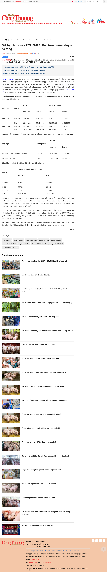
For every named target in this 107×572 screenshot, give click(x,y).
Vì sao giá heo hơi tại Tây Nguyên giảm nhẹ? (39, 442)
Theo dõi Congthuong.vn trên (24, 53)
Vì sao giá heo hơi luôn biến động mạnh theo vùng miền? (44, 372)
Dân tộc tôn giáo (43, 23)
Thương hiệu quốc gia (8, 23)
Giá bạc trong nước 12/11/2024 (54, 244)
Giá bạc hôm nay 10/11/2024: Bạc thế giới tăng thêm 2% (24, 70)
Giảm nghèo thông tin (30, 23)
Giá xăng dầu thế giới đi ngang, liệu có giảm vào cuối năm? (45, 400)
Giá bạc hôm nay (8, 79)
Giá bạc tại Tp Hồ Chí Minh (10, 244)
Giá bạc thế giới (7, 240)
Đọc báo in (19, 23)
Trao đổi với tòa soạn (62, 551)
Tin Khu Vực (76, 22)
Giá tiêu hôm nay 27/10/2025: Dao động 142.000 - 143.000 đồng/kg (47, 303)
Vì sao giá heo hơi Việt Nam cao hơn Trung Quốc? (41, 358)
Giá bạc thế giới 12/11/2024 (10, 247)
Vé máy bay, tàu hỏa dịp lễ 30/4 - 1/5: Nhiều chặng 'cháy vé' (44, 261)
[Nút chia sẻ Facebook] (15, 57)
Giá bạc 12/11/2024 (37, 244)
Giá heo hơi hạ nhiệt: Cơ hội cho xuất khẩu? (39, 484)
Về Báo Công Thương (32, 551)
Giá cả (4, 40)
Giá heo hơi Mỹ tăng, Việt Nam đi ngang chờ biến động (43, 386)
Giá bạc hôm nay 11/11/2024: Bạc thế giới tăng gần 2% (24, 73)
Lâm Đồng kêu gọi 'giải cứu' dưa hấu (36, 275)
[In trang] (73, 57)
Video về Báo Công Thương (47, 551)
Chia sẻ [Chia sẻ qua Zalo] (5, 56)
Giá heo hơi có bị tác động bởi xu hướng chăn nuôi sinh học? (45, 456)
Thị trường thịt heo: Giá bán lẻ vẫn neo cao (38, 498)
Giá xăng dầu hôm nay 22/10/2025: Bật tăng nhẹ (40, 317)
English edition (79, 1)
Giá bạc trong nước (31, 240)
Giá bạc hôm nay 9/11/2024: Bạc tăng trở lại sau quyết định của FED (29, 67)
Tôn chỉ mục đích (74, 551)
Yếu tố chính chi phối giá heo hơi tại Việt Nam (39, 345)
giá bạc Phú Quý (25, 244)
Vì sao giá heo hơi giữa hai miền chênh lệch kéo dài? (42, 414)
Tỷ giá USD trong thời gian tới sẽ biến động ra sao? (41, 470)
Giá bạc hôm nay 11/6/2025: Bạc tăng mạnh (38, 525)
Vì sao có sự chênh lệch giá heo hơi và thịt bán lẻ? (41, 428)
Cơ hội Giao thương (56, 23)
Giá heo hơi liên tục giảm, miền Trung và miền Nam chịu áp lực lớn (47, 331)
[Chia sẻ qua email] (70, 57)
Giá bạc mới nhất (44, 240)
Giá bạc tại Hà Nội (56, 240)
